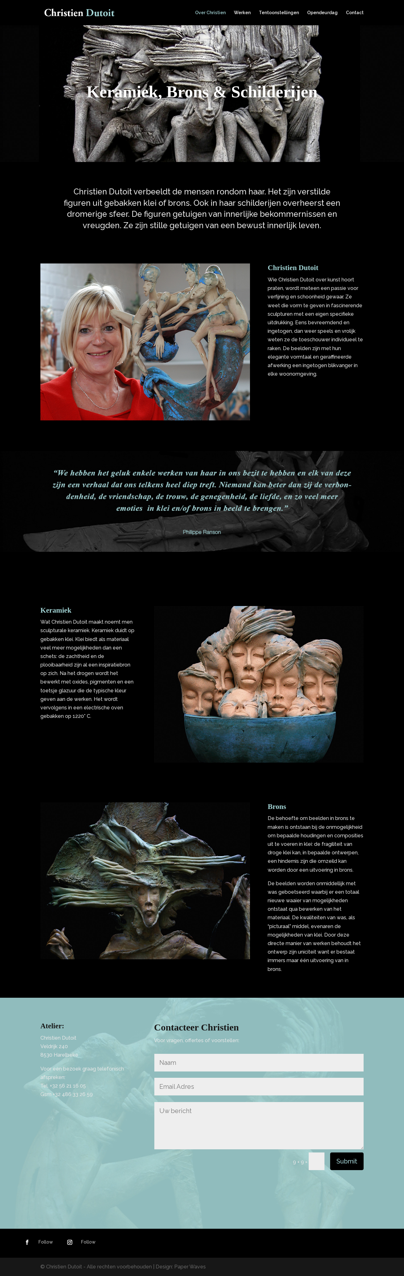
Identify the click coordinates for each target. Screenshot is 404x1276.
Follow (46, 1241)
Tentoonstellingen (279, 12)
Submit (346, 1161)
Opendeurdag (322, 12)
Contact (355, 12)
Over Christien (210, 12)
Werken (242, 12)
